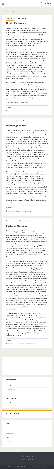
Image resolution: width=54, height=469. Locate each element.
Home (4, 12)
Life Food (8, 385)
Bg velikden (46, 3)
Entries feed (9, 433)
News (10, 108)
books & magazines (16, 344)
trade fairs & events (16, 111)
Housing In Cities (10, 389)
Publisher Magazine (16, 225)
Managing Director (16, 125)
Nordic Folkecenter (16, 23)
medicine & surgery (23, 211)
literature (29, 344)
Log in (7, 428)
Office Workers (10, 402)
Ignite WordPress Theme (17, 467)
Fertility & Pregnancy (11, 398)
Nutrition (8, 394)
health (11, 211)
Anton (25, 18)
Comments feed (10, 437)
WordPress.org (10, 442)
